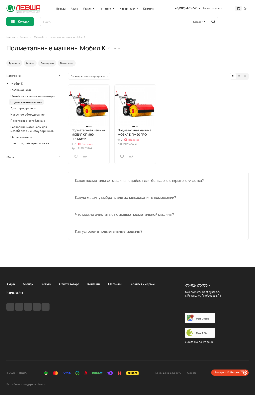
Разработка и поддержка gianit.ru (26, 384)
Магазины (115, 283)
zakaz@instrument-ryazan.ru (202, 292)
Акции (10, 283)
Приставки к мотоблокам (27, 120)
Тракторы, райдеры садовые (29, 143)
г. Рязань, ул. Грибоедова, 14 (203, 295)
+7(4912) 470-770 (186, 8)
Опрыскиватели (21, 136)
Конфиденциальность (168, 372)
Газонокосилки (20, 89)
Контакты (93, 283)
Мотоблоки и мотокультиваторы (32, 95)
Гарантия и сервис (142, 283)
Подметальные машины (26, 102)
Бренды (28, 283)
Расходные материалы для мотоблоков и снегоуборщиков (32, 128)
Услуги (46, 283)
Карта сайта (14, 292)
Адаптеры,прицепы (23, 108)
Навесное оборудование (27, 114)
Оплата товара (69, 283)
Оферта (191, 372)
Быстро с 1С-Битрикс (227, 372)
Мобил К (17, 83)
